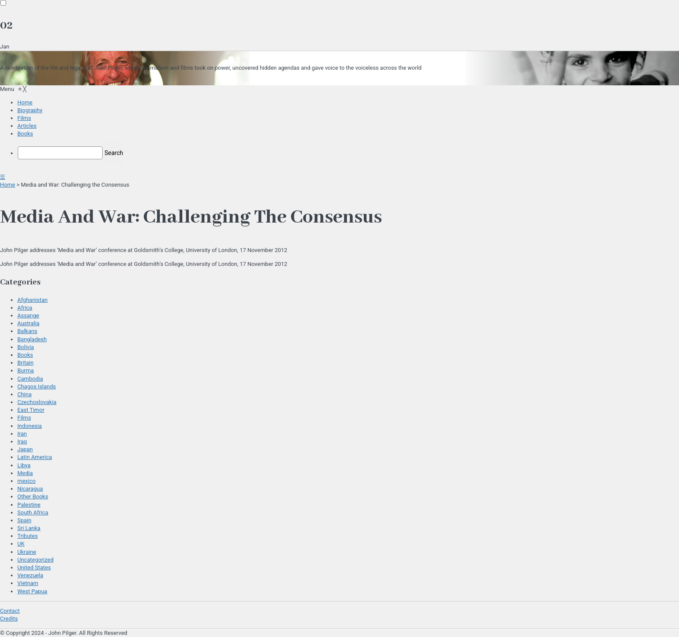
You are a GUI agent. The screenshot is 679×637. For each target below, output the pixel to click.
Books (25, 355)
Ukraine (26, 552)
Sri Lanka (28, 528)
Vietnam (27, 583)
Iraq (22, 441)
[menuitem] (24, 102)
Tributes (27, 536)
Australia (28, 323)
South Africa (32, 512)
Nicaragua (30, 488)
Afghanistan (32, 300)
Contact (9, 611)
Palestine (28, 504)
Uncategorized (35, 559)
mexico (26, 481)
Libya (24, 465)
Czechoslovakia (36, 402)
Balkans (27, 331)
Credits (9, 618)
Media (25, 473)
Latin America (34, 457)
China (24, 394)
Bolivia (25, 347)
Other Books (32, 496)
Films (24, 417)
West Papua (32, 591)
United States (34, 567)
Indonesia (29, 426)
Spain (24, 520)
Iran (22, 433)
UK (21, 543)
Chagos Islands (36, 386)
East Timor (31, 410)
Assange (28, 315)
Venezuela (30, 575)
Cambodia (30, 378)
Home (7, 184)
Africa (24, 307)
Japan (25, 449)
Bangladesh (32, 339)
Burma (25, 370)
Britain (25, 362)
